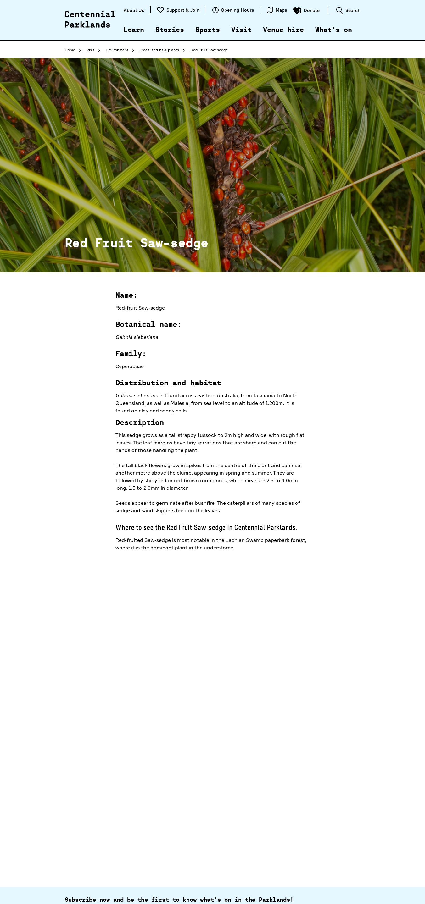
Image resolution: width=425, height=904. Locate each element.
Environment (117, 49)
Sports (207, 30)
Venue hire (283, 30)
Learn (134, 30)
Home (70, 49)
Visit (241, 30)
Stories (169, 30)
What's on (333, 30)
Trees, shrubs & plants (159, 49)
